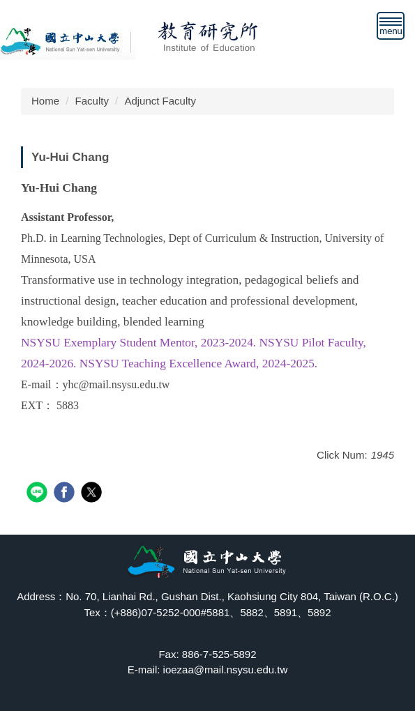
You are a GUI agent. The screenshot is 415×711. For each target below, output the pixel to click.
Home (45, 101)
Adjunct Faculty (160, 101)
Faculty (92, 101)
